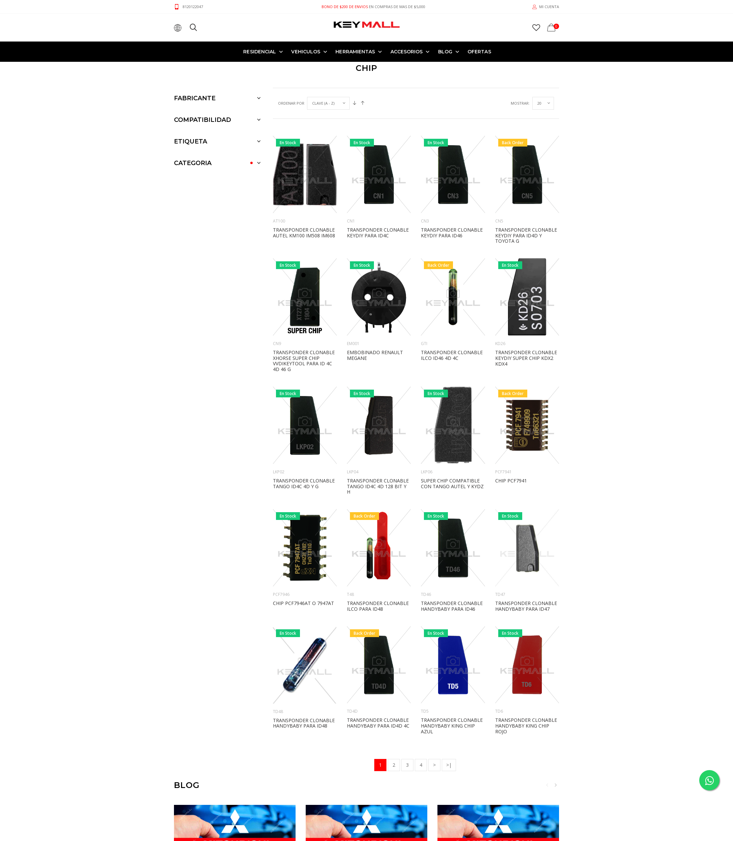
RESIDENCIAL (259, 52)
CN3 (425, 221)
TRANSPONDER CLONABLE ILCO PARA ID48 (378, 606)
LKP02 (278, 472)
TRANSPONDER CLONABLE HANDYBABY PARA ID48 (304, 723)
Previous (547, 785)
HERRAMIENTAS (355, 52)
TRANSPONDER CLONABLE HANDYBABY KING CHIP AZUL (452, 726)
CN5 (499, 221)
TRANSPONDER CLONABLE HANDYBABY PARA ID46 (452, 606)
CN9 (277, 343)
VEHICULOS (305, 52)
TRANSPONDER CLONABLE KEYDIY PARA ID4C (378, 233)
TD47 (500, 594)
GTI (424, 343)
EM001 (353, 343)
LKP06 (426, 472)
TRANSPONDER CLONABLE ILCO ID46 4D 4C (452, 355)
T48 (350, 594)
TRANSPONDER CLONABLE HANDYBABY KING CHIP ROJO (526, 726)
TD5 (425, 711)
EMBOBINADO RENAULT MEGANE (375, 355)
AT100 (279, 221)
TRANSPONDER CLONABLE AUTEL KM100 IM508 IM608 (304, 233)
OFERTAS (479, 52)
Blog (445, 52)
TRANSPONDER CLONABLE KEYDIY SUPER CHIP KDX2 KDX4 (526, 358)
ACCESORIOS (406, 52)
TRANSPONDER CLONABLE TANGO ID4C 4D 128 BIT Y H (378, 486)
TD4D (352, 711)
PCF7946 (281, 594)
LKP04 (352, 472)
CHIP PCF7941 (511, 480)
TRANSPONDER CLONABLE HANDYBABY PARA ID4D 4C (378, 723)
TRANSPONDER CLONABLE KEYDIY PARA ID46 (452, 233)
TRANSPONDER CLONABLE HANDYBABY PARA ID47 (526, 606)
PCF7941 (503, 472)
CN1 (351, 221)
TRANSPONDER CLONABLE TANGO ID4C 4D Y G (304, 483)
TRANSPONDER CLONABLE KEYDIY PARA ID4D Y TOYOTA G (526, 235)
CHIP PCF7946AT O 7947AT (303, 603)
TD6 (499, 711)
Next (555, 785)
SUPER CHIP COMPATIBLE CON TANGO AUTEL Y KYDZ (452, 483)
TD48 (278, 711)
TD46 (426, 594)
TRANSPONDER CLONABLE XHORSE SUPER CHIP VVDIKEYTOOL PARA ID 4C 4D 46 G (304, 360)
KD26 (500, 343)
